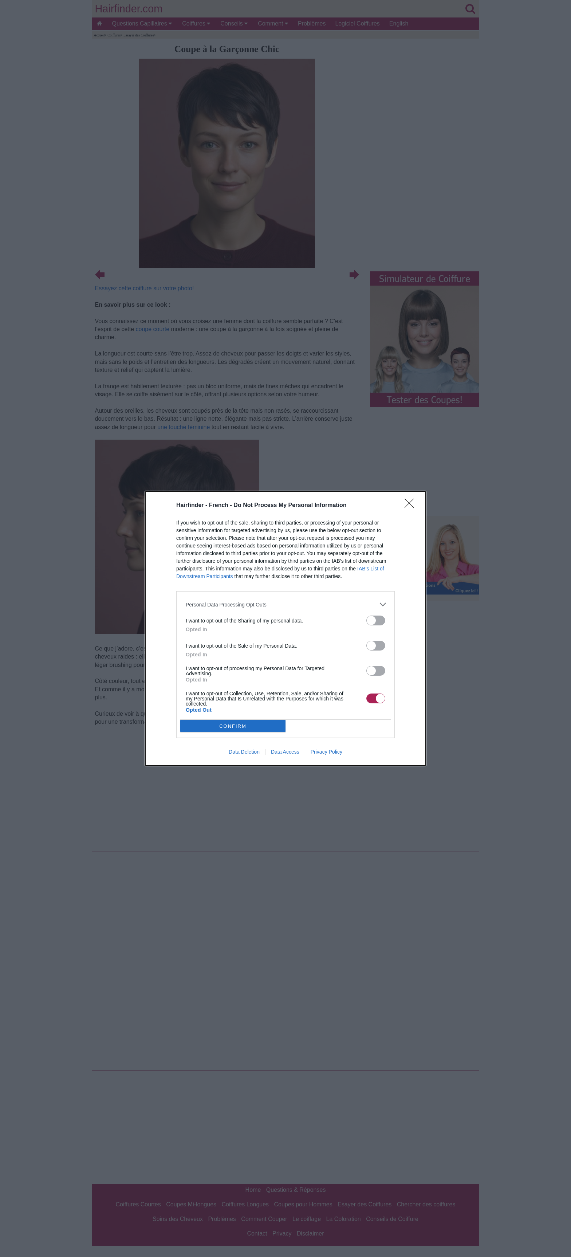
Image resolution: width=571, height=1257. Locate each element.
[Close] (411, 505)
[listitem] (285, 604)
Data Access (285, 752)
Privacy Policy (326, 752)
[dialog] (285, 628)
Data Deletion (244, 752)
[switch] (375, 620)
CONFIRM (233, 725)
